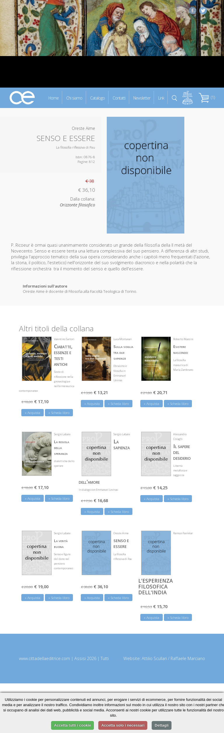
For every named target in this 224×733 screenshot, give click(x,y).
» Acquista (32, 412)
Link (161, 97)
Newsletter (141, 97)
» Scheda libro (58, 412)
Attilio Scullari (154, 658)
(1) (207, 97)
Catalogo (97, 97)
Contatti (119, 97)
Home (53, 97)
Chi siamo (74, 97)
